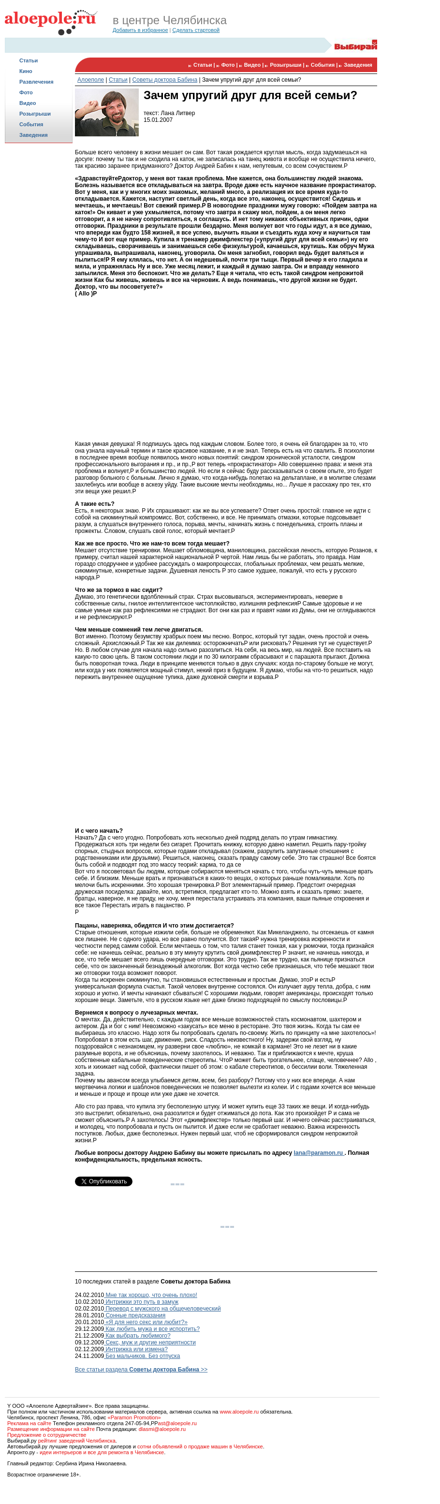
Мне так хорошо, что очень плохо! (150, 1295)
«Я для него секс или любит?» (146, 1322)
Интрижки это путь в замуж (141, 1301)
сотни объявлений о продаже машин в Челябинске (200, 1446)
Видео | (254, 65)
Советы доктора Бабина (165, 79)
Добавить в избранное (140, 30)
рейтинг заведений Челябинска (77, 1441)
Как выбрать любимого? (137, 1335)
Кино (25, 71)
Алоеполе (90, 79)
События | (325, 65)
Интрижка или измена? (136, 1349)
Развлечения (36, 82)
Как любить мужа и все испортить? (152, 1329)
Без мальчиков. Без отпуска (142, 1356)
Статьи (28, 60)
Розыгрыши (35, 114)
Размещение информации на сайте (51, 1429)
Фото (26, 92)
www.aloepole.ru (239, 1412)
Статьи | (205, 65)
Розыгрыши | (288, 65)
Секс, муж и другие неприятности (150, 1342)
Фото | (230, 65)
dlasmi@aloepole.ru (162, 1429)
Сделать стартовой (196, 30)
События (31, 124)
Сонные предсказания (134, 1315)
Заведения (33, 135)
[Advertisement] (39, 298)
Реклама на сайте (29, 1423)
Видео (27, 103)
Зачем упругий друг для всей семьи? (251, 79)
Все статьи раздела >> (141, 1369)
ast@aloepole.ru (177, 1423)
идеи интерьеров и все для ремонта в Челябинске (102, 1452)
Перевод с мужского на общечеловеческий (162, 1308)
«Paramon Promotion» (134, 1417)
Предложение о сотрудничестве (46, 1435)
